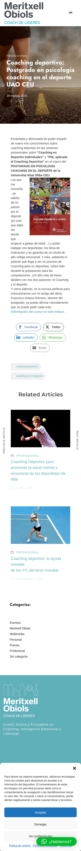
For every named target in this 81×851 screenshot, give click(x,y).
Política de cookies (20, 845)
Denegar (40, 824)
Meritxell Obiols (20, 628)
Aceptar (40, 812)
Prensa (14, 645)
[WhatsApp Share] (53, 337)
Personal (16, 639)
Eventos (15, 622)
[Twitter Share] (53, 327)
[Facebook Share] (28, 327)
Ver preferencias (40, 836)
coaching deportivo (27, 366)
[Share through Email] (40, 348)
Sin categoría (19, 656)
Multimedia (17, 634)
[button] (74, 768)
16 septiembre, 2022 (27, 578)
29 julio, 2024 (22, 488)
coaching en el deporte (29, 376)
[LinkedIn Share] (26, 337)
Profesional (17, 56)
